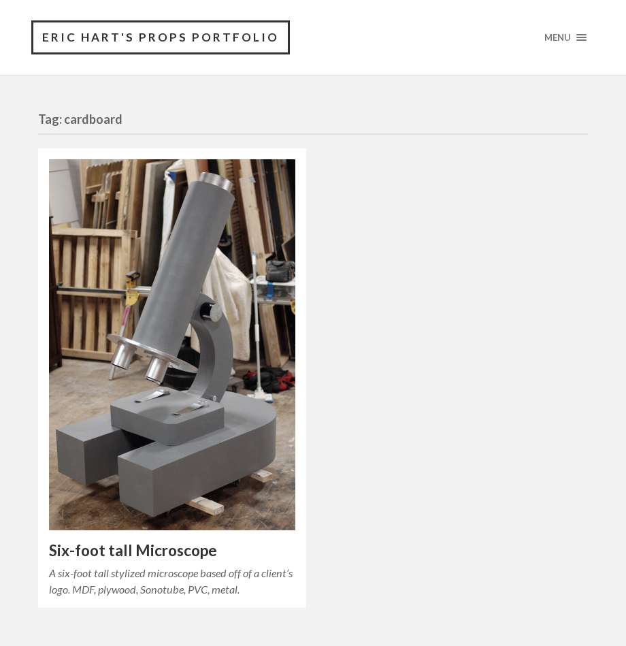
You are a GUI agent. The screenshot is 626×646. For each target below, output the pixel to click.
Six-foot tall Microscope (133, 550)
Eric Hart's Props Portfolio (160, 37)
